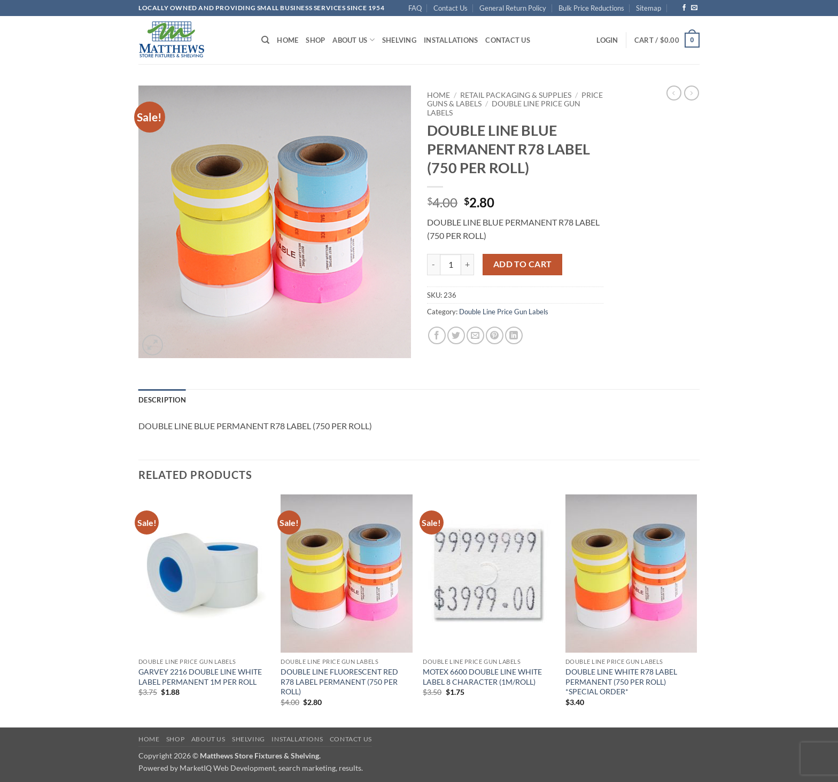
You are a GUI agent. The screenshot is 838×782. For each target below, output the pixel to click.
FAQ (415, 8)
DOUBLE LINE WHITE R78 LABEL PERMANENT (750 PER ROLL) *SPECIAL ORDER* (621, 681)
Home (287, 40)
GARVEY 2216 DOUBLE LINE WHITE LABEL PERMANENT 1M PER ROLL (200, 676)
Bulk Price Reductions (591, 8)
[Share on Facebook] (437, 335)
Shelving (399, 40)
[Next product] (673, 93)
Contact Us (450, 8)
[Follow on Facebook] (684, 8)
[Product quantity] (450, 264)
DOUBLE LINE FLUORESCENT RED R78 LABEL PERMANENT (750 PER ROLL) (339, 681)
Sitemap (648, 8)
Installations (451, 40)
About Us (353, 40)
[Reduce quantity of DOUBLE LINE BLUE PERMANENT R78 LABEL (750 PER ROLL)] (433, 264)
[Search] (265, 40)
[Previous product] (691, 93)
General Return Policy (512, 8)
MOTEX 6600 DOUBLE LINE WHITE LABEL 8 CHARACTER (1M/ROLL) (482, 676)
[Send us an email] (694, 8)
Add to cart (522, 264)
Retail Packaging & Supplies (515, 95)
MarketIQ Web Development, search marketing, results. (271, 767)
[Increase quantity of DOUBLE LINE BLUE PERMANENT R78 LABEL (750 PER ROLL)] (467, 264)
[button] (607, 40)
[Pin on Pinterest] (494, 335)
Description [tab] (162, 400)
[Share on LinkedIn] (514, 335)
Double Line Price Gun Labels (503, 311)
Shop (315, 40)
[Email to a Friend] (475, 335)
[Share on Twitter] (456, 335)
